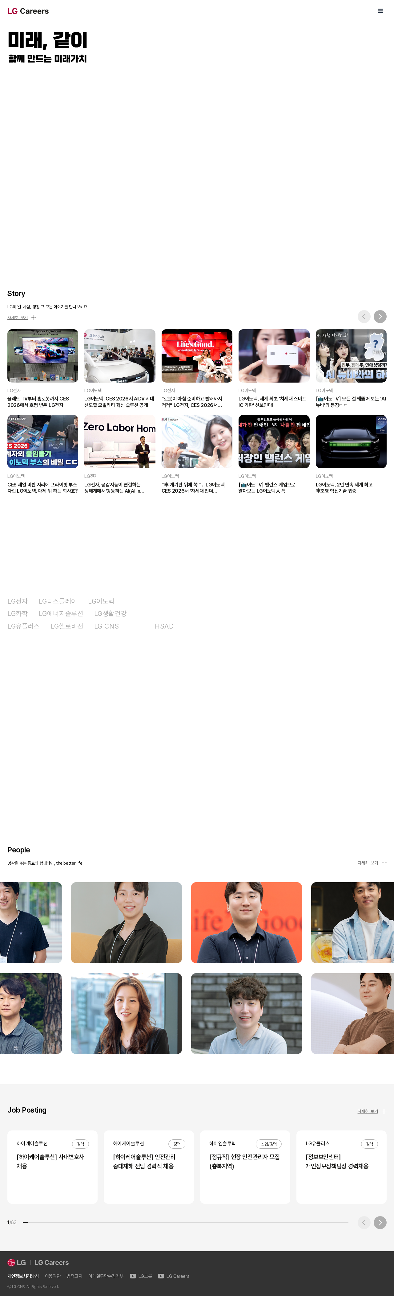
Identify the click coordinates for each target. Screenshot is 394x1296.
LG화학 (17, 613)
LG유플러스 (23, 626)
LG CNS (106, 626)
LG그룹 (141, 1276)
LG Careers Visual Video (197, 169)
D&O (137, 626)
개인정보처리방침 (23, 1276)
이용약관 (53, 1276)
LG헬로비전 (67, 626)
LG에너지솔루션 (61, 613)
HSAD (164, 626)
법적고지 (74, 1276)
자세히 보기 (21, 317)
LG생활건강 (110, 613)
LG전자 (17, 601)
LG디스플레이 (58, 601)
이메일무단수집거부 (105, 1276)
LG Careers (173, 1276)
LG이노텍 (101, 601)
